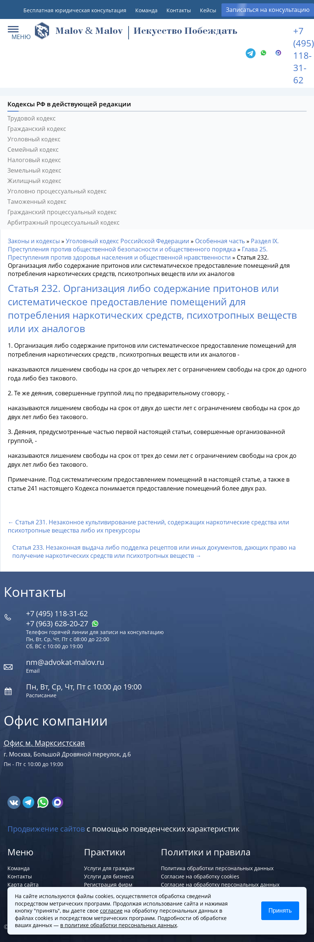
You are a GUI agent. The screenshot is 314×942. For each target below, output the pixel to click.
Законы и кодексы (34, 241)
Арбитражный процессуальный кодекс (63, 222)
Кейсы (208, 10)
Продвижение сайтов (46, 829)
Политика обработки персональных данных (217, 868)
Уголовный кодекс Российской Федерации (127, 241)
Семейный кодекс (33, 149)
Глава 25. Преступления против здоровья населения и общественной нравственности (138, 253)
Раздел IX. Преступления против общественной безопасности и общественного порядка (143, 245)
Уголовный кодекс (34, 139)
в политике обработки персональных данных (118, 925)
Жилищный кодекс (34, 181)
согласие (111, 910)
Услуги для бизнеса (109, 876)
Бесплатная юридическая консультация (74, 10)
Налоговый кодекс (34, 160)
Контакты (178, 10)
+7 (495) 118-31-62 (303, 55)
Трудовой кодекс (31, 118)
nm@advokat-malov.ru (65, 662)
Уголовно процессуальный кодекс (57, 191)
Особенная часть (220, 241)
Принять (280, 910)
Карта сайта (23, 884)
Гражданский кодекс (36, 129)
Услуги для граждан (109, 868)
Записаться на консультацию (268, 10)
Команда (146, 10)
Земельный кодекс (34, 170)
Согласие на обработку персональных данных (220, 884)
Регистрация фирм (108, 884)
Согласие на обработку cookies (200, 876)
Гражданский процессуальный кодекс (62, 212)
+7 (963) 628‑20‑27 (62, 623)
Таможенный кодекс (37, 201)
